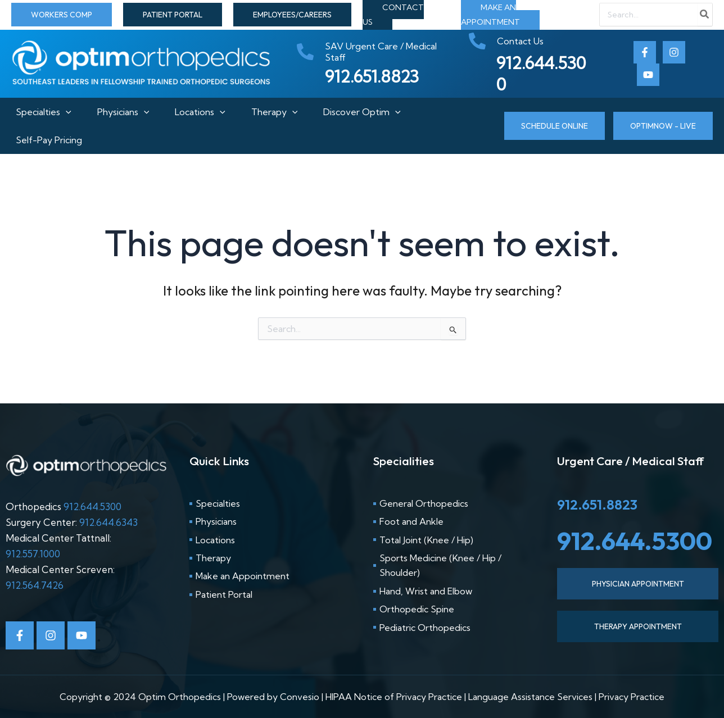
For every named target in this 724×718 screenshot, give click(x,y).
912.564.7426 (35, 585)
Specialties (39, 112)
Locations (200, 112)
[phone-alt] (377, 51)
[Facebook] (645, 52)
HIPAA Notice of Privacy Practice (393, 696)
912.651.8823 (597, 504)
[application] (61, 112)
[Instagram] (674, 52)
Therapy (277, 112)
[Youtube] (648, 74)
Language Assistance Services (530, 696)
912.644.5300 (92, 506)
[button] (61, 14)
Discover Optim (366, 112)
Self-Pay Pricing (44, 140)
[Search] (705, 14)
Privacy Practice (631, 696)
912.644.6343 (108, 522)
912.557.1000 (33, 554)
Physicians (121, 112)
